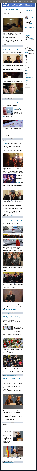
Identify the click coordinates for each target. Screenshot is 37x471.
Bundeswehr (26, 10)
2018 (25, 62)
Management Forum (21, 14)
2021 (25, 60)
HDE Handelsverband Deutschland (14, 14)
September (27, 67)
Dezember (27, 65)
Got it (33, 1)
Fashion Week (6, 143)
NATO (29, 10)
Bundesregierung (10, 375)
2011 (25, 84)
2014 (25, 82)
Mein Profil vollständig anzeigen (27, 24)
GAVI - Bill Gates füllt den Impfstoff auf (10, 49)
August (26, 68)
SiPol (31, 10)
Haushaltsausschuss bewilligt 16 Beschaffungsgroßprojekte (28, 35)
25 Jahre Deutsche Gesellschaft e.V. (9, 425)
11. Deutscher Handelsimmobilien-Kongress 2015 (12, 9)
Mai (26, 70)
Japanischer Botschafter (6, 313)
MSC (28, 10)
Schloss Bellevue (12, 313)
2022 (25, 59)
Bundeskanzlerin (7, 375)
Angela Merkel (5, 375)
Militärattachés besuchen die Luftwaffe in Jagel (29, 49)
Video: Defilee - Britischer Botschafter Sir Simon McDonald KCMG (9, 309)
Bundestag (13, 375)
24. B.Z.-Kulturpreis (6, 142)
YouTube (31, 23)
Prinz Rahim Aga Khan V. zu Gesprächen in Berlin (29, 32)
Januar (26, 73)
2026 (25, 56)
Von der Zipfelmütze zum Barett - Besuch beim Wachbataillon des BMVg (29, 44)
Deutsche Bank (13, 462)
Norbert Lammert (15, 375)
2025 (25, 57)
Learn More (31, 1)
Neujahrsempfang (9, 313)
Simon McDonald (15, 313)
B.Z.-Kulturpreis (11, 215)
